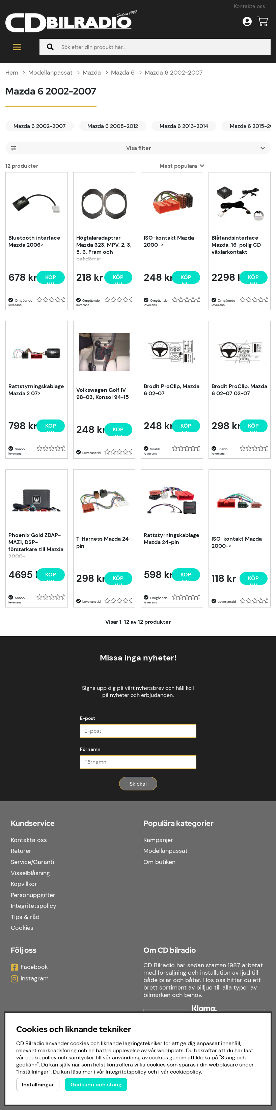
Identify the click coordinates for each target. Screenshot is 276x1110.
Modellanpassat (50, 73)
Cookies (22, 927)
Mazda (92, 73)
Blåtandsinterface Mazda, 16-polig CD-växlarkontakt (238, 244)
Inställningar (38, 1084)
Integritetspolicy (33, 906)
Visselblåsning (30, 873)
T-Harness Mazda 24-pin (103, 542)
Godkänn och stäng (96, 1084)
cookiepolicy (185, 1071)
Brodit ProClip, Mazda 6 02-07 (171, 390)
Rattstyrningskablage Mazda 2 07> (36, 390)
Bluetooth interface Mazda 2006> (34, 241)
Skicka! (138, 783)
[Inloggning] (247, 21)
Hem (11, 73)
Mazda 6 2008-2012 (112, 126)
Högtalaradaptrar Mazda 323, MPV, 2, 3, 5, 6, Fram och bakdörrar (104, 247)
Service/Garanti (32, 862)
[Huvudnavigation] (17, 47)
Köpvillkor (24, 884)
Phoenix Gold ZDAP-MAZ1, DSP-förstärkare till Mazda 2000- (35, 545)
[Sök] (155, 47)
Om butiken (159, 862)
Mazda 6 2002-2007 (174, 73)
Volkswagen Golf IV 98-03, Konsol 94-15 (102, 393)
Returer (21, 851)
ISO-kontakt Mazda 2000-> (169, 241)
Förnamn (90, 749)
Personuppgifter (33, 895)
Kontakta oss (249, 6)
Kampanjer (158, 840)
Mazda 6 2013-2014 (184, 126)
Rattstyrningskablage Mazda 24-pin (171, 539)
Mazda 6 (123, 73)
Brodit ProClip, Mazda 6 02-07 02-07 (239, 390)
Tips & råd (25, 917)
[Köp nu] (50, 277)
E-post (87, 718)
